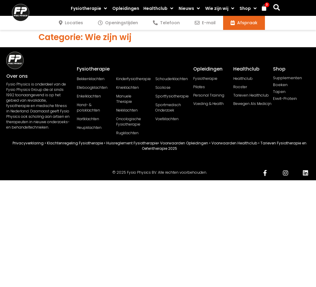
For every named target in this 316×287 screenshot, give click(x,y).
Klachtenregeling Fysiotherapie (75, 143)
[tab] (70, 23)
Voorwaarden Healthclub (234, 143)
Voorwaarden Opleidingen (184, 143)
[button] (89, 8)
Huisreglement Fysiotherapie (132, 143)
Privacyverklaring (28, 143)
